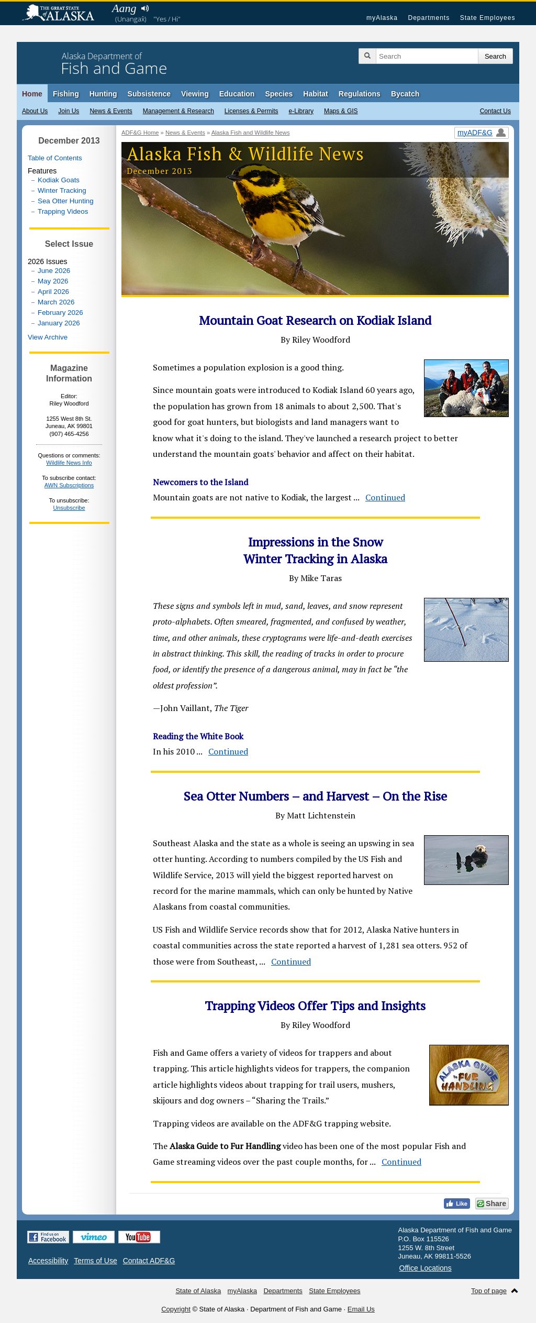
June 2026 (54, 271)
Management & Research (178, 111)
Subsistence (149, 94)
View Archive (48, 337)
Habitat (315, 94)
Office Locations (425, 1268)
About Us (35, 111)
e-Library (301, 111)
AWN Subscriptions (69, 485)
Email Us (361, 1309)
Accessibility (48, 1260)
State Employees (488, 17)
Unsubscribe (69, 508)
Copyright (176, 1309)
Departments (429, 17)
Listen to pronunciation (144, 8)
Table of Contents (55, 158)
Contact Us (495, 111)
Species (279, 94)
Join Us (68, 111)
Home (32, 94)
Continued (385, 497)
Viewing (195, 94)
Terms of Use (95, 1260)
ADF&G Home (140, 132)
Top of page (489, 1291)
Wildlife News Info (69, 463)
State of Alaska (63, 13)
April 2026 (53, 292)
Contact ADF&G (149, 1260)
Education (237, 94)
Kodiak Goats (59, 180)
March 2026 (56, 302)
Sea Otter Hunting (66, 201)
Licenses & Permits (251, 111)
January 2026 (59, 323)
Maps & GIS (341, 111)
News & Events (111, 111)
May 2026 (53, 281)
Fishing (66, 94)
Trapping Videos (63, 211)
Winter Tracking (62, 190)
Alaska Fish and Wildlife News (250, 132)
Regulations (360, 94)
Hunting (103, 94)
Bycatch (405, 94)
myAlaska (382, 17)
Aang (124, 8)
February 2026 (60, 312)
